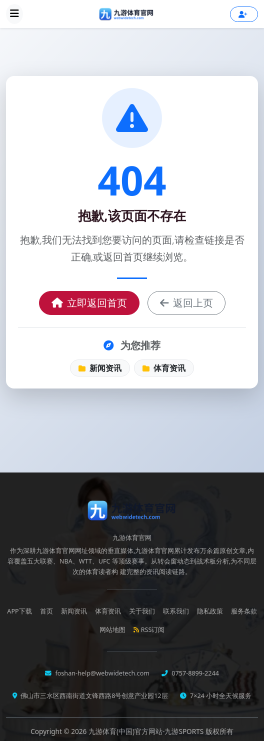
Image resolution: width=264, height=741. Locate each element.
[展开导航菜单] (14, 14)
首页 (46, 611)
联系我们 (176, 611)
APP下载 (19, 611)
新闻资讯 (100, 368)
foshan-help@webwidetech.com (102, 673)
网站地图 (113, 630)
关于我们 (142, 611)
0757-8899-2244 (194, 673)
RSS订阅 (149, 630)
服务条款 (244, 611)
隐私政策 (210, 611)
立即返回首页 (89, 303)
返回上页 (186, 303)
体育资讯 (164, 368)
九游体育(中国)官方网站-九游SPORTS (147, 731)
